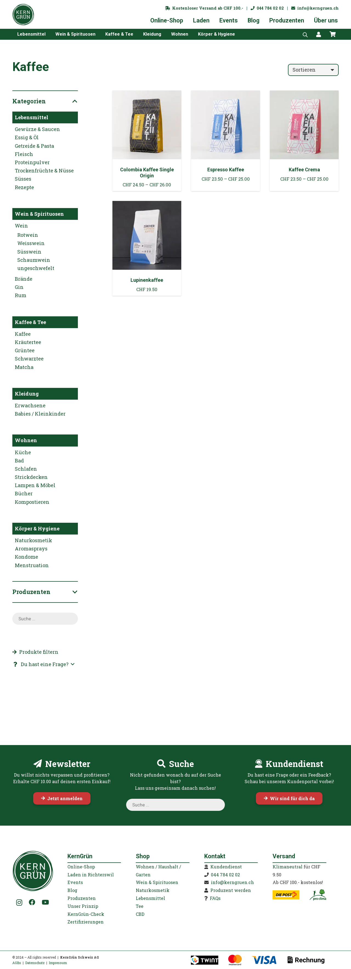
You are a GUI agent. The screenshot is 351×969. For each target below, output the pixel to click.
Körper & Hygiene (37, 528)
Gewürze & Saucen (37, 129)
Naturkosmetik (33, 540)
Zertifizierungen (85, 922)
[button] (43, 664)
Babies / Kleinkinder (40, 413)
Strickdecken (31, 477)
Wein (21, 225)
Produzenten (81, 898)
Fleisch (24, 154)
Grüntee (25, 350)
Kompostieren (32, 502)
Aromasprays (31, 548)
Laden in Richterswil (90, 874)
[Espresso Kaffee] (225, 140)
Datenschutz (35, 963)
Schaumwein (33, 260)
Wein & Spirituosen (39, 214)
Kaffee (23, 334)
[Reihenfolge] (313, 70)
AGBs (16, 963)
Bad (19, 460)
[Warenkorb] (333, 34)
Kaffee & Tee (30, 322)
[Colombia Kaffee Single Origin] (146, 140)
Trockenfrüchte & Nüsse (44, 170)
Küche (23, 452)
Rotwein (27, 235)
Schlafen (26, 468)
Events (75, 882)
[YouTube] (45, 902)
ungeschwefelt (35, 268)
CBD (140, 914)
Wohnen (26, 440)
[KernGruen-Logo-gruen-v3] (23, 14)
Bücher (24, 493)
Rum (20, 295)
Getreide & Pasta (34, 146)
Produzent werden (230, 890)
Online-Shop (81, 866)
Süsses (23, 178)
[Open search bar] (305, 34)
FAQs (215, 898)
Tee (139, 906)
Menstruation (32, 565)
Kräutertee (28, 342)
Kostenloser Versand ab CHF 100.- (204, 8)
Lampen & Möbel (35, 485)
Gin (19, 287)
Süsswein (29, 251)
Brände (23, 278)
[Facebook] (32, 902)
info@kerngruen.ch (315, 8)
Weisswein (31, 243)
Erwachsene (30, 405)
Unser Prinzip (82, 906)
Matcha (24, 367)
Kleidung (27, 393)
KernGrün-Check (85, 914)
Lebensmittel (31, 117)
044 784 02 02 (267, 8)
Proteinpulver (32, 162)
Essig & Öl (27, 137)
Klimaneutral (287, 866)
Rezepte (24, 187)
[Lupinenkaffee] (146, 248)
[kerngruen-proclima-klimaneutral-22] (317, 894)
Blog (72, 890)
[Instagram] (19, 902)
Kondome (26, 556)
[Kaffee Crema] (304, 140)
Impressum (58, 963)
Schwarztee (29, 358)
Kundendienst (226, 866)
